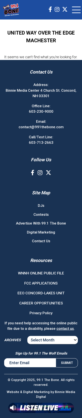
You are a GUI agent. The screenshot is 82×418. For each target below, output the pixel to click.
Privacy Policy (41, 313)
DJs (41, 205)
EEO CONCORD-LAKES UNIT (41, 293)
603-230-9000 (41, 111)
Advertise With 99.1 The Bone (41, 223)
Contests (41, 214)
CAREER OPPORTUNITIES (41, 303)
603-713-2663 (41, 142)
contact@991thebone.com (41, 127)
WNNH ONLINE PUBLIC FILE (41, 273)
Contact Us (41, 241)
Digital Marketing (41, 232)
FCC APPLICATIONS (41, 283)
